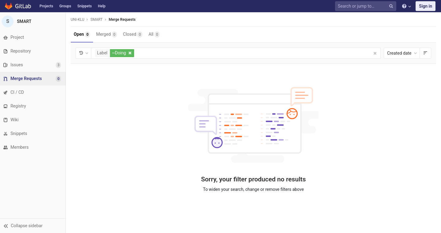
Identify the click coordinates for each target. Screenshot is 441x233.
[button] (33, 225)
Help (102, 6)
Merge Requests (123, 19)
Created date (402, 53)
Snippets (84, 6)
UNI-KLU (79, 19)
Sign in (425, 6)
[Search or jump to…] (366, 6)
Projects (46, 6)
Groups (65, 6)
